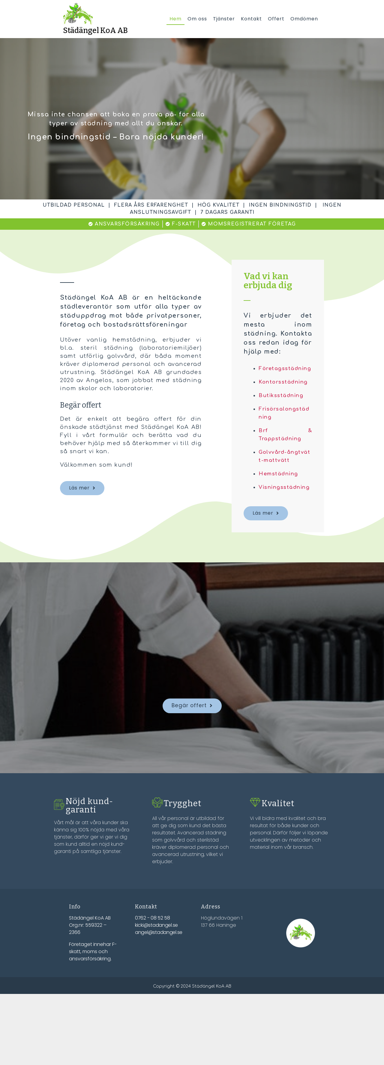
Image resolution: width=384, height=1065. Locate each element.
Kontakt (251, 18)
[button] (82, 489)
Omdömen (304, 18)
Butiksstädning (283, 404)
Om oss (197, 18)
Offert (276, 18)
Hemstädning (280, 482)
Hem (176, 18)
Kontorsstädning (285, 390)
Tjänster (224, 18)
